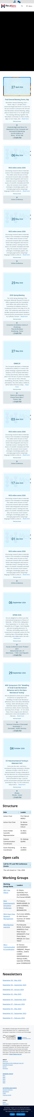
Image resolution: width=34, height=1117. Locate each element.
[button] (21, 6)
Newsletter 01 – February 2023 (14, 1018)
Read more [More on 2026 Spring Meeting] (24, 316)
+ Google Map (17, 137)
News (4, 1102)
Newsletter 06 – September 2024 (14, 985)
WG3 (4, 1079)
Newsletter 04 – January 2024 (13, 990)
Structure (5, 1068)
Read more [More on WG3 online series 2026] (26, 191)
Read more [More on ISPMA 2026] (17, 638)
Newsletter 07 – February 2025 (14, 1004)
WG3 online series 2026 (17, 168)
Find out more (17, 121)
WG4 (4, 1081)
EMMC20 (17, 363)
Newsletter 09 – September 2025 (14, 1000)
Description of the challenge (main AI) (13, 1063)
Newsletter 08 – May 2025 (12, 980)
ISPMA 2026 (17, 615)
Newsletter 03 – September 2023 (14, 1013)
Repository (6, 1104)
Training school (7, 1095)
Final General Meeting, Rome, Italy (17, 100)
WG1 (4, 1075)
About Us (5, 1061)
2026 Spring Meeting (17, 295)
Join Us (5, 1067)
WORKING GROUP (8, 1074)
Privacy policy (20, 1114)
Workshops (6, 1091)
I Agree (12, 1114)
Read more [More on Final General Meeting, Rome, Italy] (25, 119)
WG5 (4, 1082)
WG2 (4, 1077)
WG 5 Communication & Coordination (9, 947)
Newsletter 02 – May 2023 (12, 994)
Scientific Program (8, 1065)
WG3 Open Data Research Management (9, 916)
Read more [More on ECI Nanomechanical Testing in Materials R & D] (21, 784)
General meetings (8, 1090)
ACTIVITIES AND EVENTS (10, 1088)
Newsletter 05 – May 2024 (12, 1009)
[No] (32, 1111)
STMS (4, 1093)
